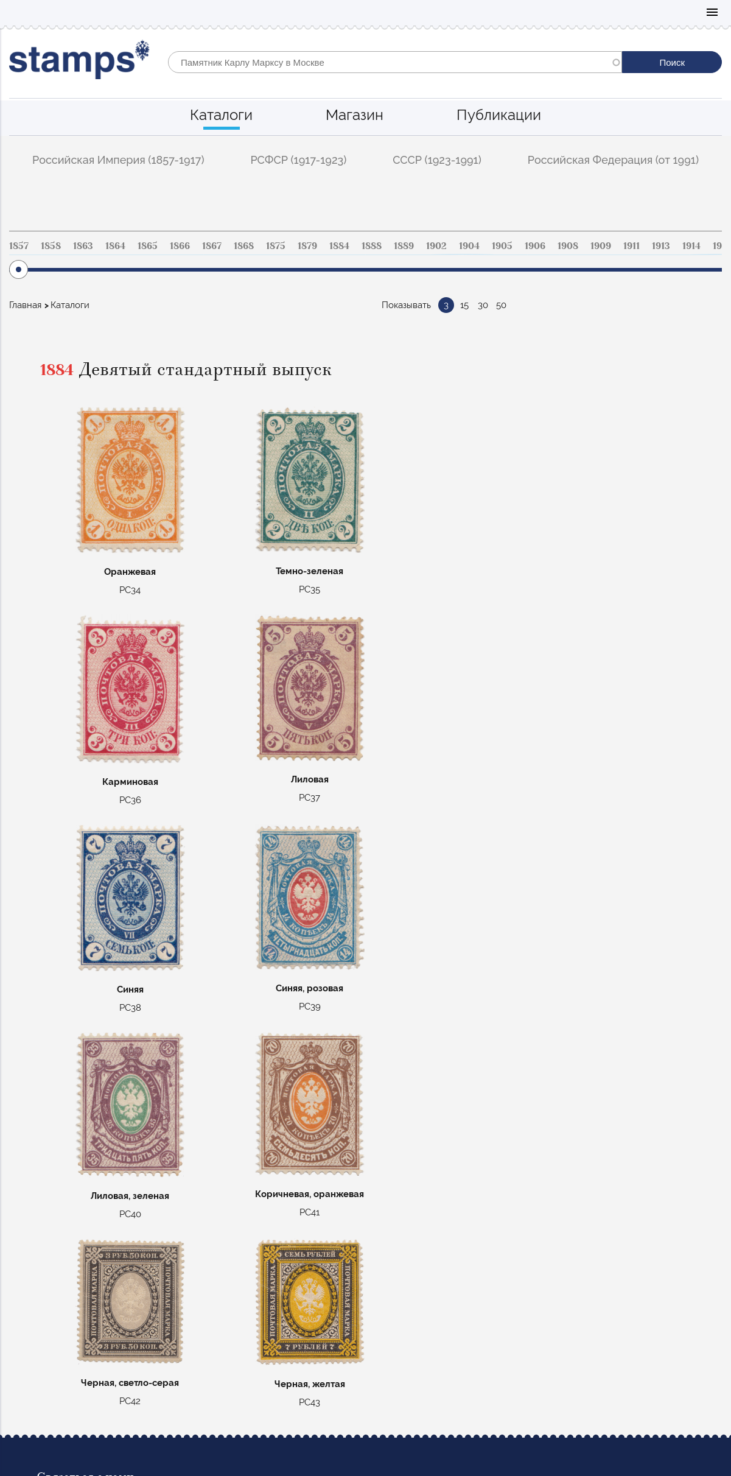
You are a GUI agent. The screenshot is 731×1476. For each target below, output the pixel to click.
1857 (19, 246)
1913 (661, 246)
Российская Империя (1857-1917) (118, 159)
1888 (372, 246)
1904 (469, 246)
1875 (275, 246)
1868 (244, 246)
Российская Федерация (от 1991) (613, 159)
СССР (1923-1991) (437, 159)
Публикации (498, 115)
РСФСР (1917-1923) (298, 159)
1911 (631, 246)
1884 (339, 246)
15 (464, 305)
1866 (180, 246)
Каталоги (221, 115)
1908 (568, 246)
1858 (51, 246)
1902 (436, 246)
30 (483, 305)
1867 (212, 246)
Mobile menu (712, 13)
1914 (691, 246)
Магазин (354, 115)
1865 (148, 246)
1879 (307, 246)
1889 (404, 246)
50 (501, 305)
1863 (83, 246)
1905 (502, 246)
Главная (25, 305)
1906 (535, 246)
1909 (600, 246)
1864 (115, 246)
